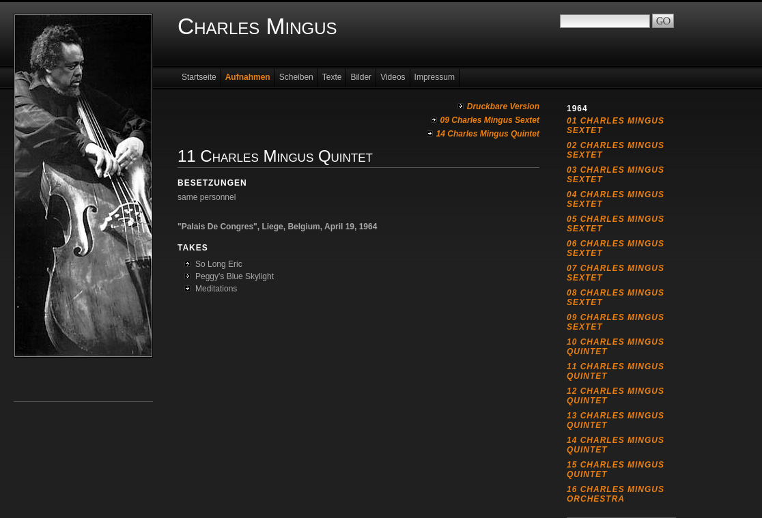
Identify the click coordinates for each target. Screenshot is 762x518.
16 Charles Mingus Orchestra (615, 494)
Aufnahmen (247, 77)
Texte (332, 77)
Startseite (199, 77)
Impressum (434, 77)
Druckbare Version (503, 106)
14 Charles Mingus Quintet (487, 134)
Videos (392, 77)
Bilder (360, 77)
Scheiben (296, 77)
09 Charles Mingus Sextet (489, 120)
